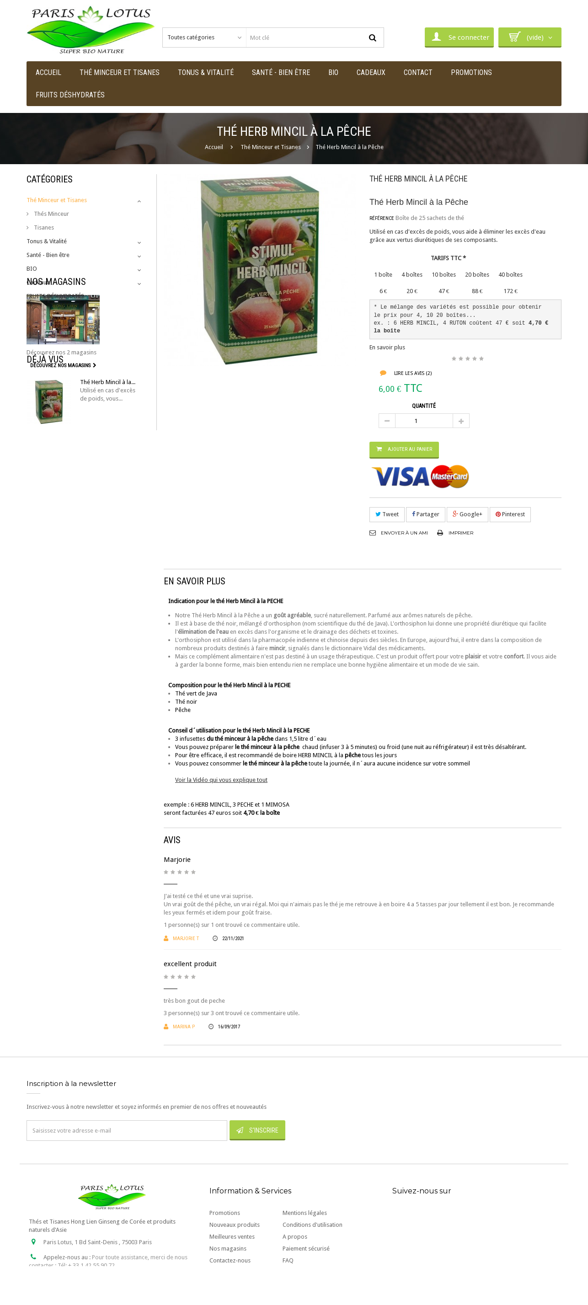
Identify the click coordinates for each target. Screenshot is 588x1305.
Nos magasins (56, 321)
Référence (381, 218)
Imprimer (461, 533)
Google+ (467, 514)
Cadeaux (38, 282)
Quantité (424, 406)
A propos (295, 1236)
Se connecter (459, 36)
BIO (32, 268)
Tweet (387, 514)
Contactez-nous (230, 1260)
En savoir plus (387, 347)
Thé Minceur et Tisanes (57, 200)
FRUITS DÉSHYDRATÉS (55, 296)
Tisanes (43, 227)
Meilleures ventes (232, 1236)
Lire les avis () (412, 373)
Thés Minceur (50, 213)
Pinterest (510, 514)
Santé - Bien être (48, 254)
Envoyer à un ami (404, 533)
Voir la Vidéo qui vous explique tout (221, 779)
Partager (425, 514)
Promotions (224, 1212)
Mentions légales (305, 1212)
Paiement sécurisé (306, 1248)
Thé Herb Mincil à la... (107, 450)
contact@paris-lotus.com (96, 1280)
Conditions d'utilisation (312, 1224)
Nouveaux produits (234, 1224)
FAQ (288, 1260)
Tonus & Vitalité (47, 241)
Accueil (214, 147)
